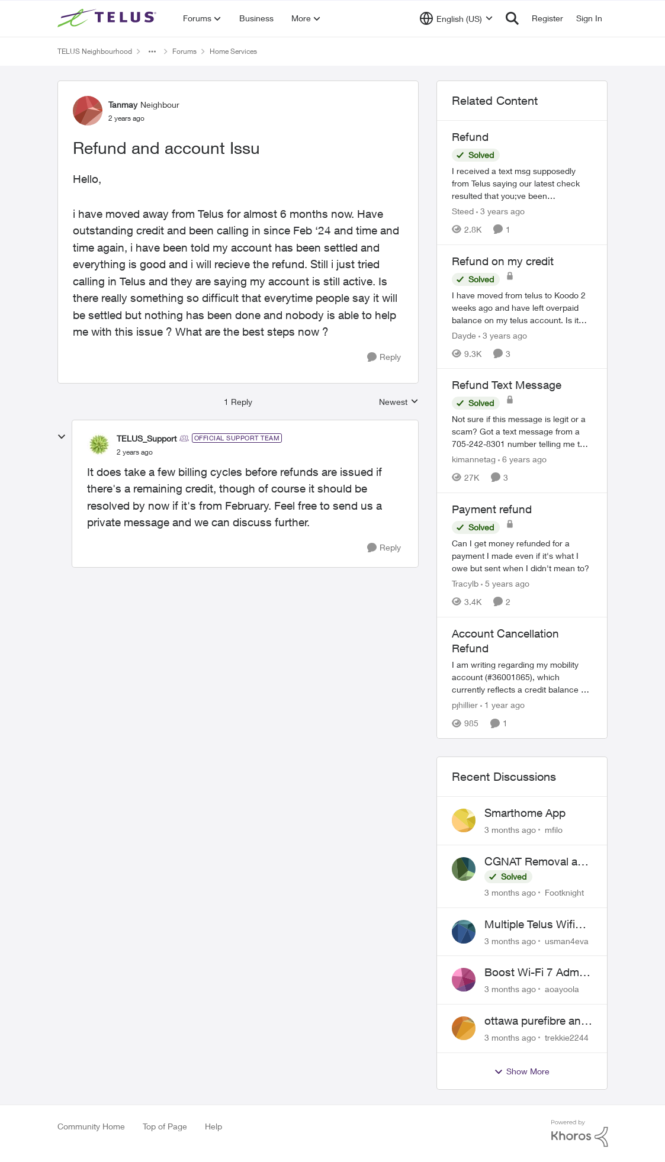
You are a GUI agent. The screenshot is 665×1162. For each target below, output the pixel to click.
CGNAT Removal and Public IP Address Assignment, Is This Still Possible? (537, 862)
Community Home (91, 1126)
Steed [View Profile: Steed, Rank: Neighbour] (463, 211)
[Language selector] (456, 18)
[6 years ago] (522, 459)
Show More (522, 1071)
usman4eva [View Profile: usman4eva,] (567, 940)
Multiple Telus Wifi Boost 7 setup (529, 925)
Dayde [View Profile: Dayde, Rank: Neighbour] (464, 335)
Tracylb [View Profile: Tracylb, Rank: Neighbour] (465, 583)
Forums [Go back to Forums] (184, 51)
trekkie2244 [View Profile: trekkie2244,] (567, 1037)
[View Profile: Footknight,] (464, 869)
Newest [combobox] (399, 402)
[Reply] (384, 357)
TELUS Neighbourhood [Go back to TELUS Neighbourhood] (94, 51)
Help (213, 1126)
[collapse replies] (61, 437)
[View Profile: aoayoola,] (464, 980)
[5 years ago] (505, 583)
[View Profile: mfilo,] (464, 820)
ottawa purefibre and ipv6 (535, 1021)
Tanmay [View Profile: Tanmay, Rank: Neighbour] (122, 104)
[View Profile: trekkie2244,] (464, 1028)
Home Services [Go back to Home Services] (233, 51)
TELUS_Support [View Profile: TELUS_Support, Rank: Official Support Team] (146, 438)
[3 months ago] (510, 829)
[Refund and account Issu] (135, 452)
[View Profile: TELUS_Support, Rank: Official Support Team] (99, 444)
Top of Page (165, 1126)
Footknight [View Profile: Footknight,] (564, 892)
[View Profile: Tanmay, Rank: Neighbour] (87, 110)
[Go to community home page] (108, 18)
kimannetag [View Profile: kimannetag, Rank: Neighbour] (474, 459)
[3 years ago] (500, 211)
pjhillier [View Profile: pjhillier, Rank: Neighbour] (465, 705)
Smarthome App (525, 812)
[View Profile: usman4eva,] (464, 932)
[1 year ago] (502, 705)
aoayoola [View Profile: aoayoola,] (562, 989)
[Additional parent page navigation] (152, 51)
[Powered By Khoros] (579, 1133)
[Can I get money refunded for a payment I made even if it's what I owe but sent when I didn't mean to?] (522, 555)
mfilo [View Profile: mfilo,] (554, 830)
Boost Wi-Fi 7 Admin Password (536, 972)
